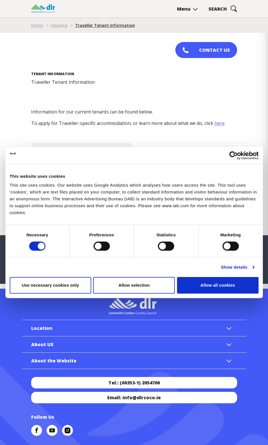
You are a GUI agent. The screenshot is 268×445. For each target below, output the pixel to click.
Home (37, 25)
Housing (59, 25)
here (220, 123)
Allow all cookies (217, 285)
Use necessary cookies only (50, 285)
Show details (234, 267)
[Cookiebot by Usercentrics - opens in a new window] (234, 155)
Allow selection (134, 285)
